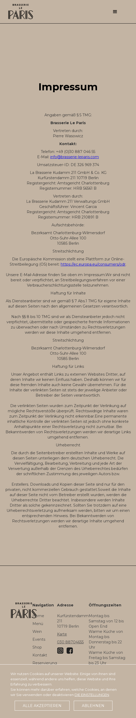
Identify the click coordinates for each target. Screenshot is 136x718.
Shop (37, 647)
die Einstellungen (92, 695)
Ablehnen (93, 705)
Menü (37, 623)
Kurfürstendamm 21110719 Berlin (73, 621)
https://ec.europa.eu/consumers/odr (93, 264)
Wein (37, 631)
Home (38, 615)
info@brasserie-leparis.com (74, 157)
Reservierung (44, 663)
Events (38, 639)
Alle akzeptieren (42, 705)
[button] (115, 10)
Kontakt (39, 655)
